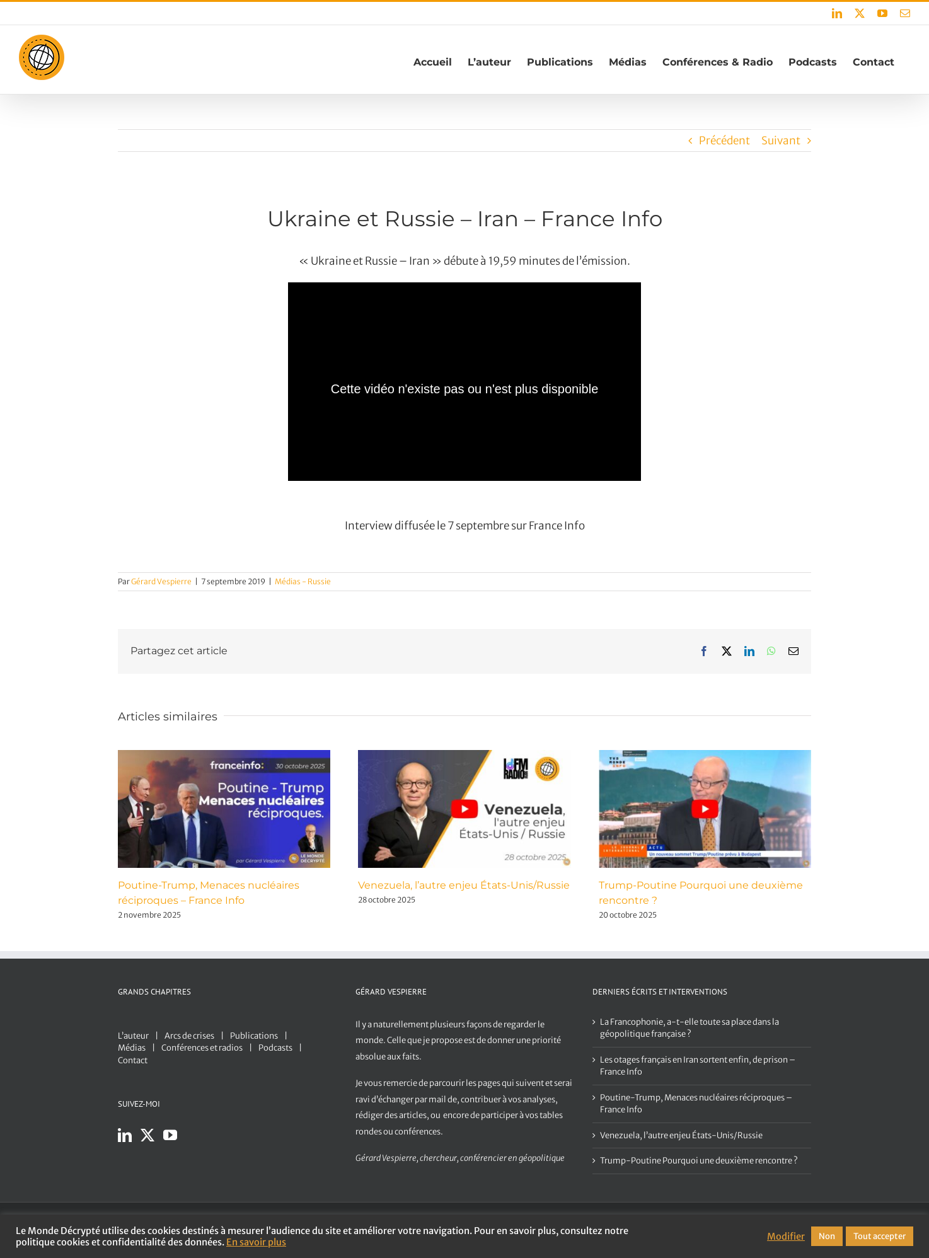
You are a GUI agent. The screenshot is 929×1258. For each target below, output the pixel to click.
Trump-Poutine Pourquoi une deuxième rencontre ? (699, 1160)
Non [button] (827, 1236)
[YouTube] (170, 1135)
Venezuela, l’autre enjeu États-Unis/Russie (464, 885)
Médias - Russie (303, 581)
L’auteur (133, 1035)
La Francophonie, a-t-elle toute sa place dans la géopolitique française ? (689, 1028)
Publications (254, 1035)
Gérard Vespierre (161, 581)
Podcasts (275, 1047)
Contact (132, 1060)
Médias (132, 1047)
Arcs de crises (189, 1035)
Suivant (780, 140)
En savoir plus (256, 1242)
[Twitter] (147, 1135)
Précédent (724, 140)
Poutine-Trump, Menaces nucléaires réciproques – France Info (696, 1104)
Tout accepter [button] (879, 1236)
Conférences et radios (202, 1047)
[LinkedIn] (125, 1135)
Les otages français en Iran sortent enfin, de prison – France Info (697, 1066)
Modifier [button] (786, 1236)
